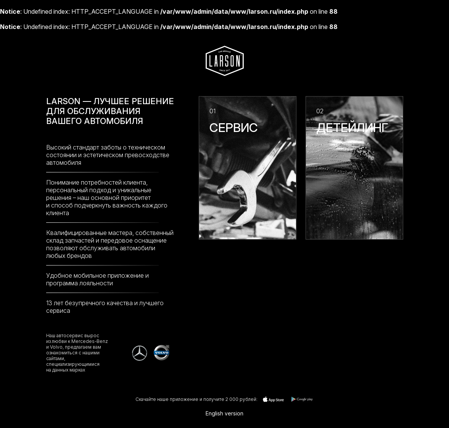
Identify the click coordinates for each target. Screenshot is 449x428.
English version (224, 413)
